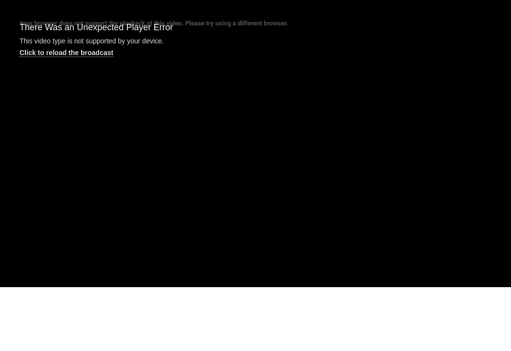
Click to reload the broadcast (66, 53)
